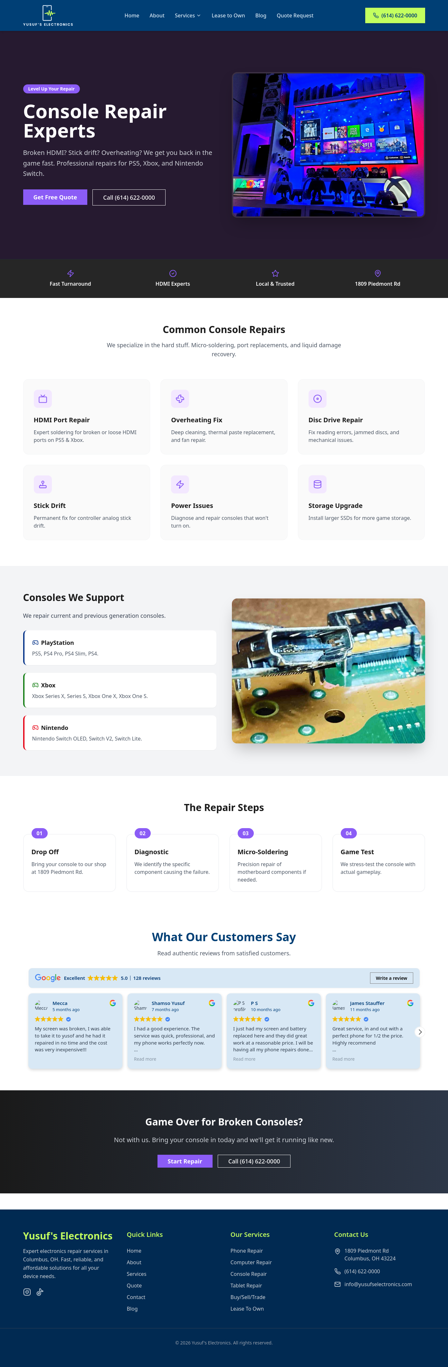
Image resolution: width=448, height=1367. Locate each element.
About (157, 15)
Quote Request (295, 15)
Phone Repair (247, 1262)
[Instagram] (27, 1303)
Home (131, 15)
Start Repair (185, 1161)
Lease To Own (247, 1320)
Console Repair (249, 1285)
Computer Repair (251, 1273)
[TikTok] (40, 1303)
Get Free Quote (55, 197)
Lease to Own (228, 15)
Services (188, 15)
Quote (134, 1297)
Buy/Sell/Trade (248, 1308)
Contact (136, 1308)
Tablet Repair (246, 1297)
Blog (260, 15)
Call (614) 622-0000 (129, 197)
